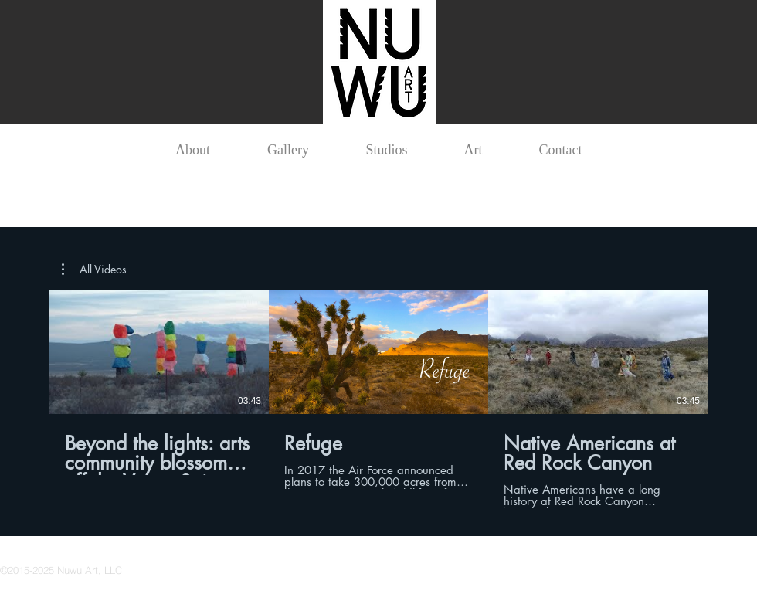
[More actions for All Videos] (94, 269)
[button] (94, 269)
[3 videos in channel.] (378, 399)
